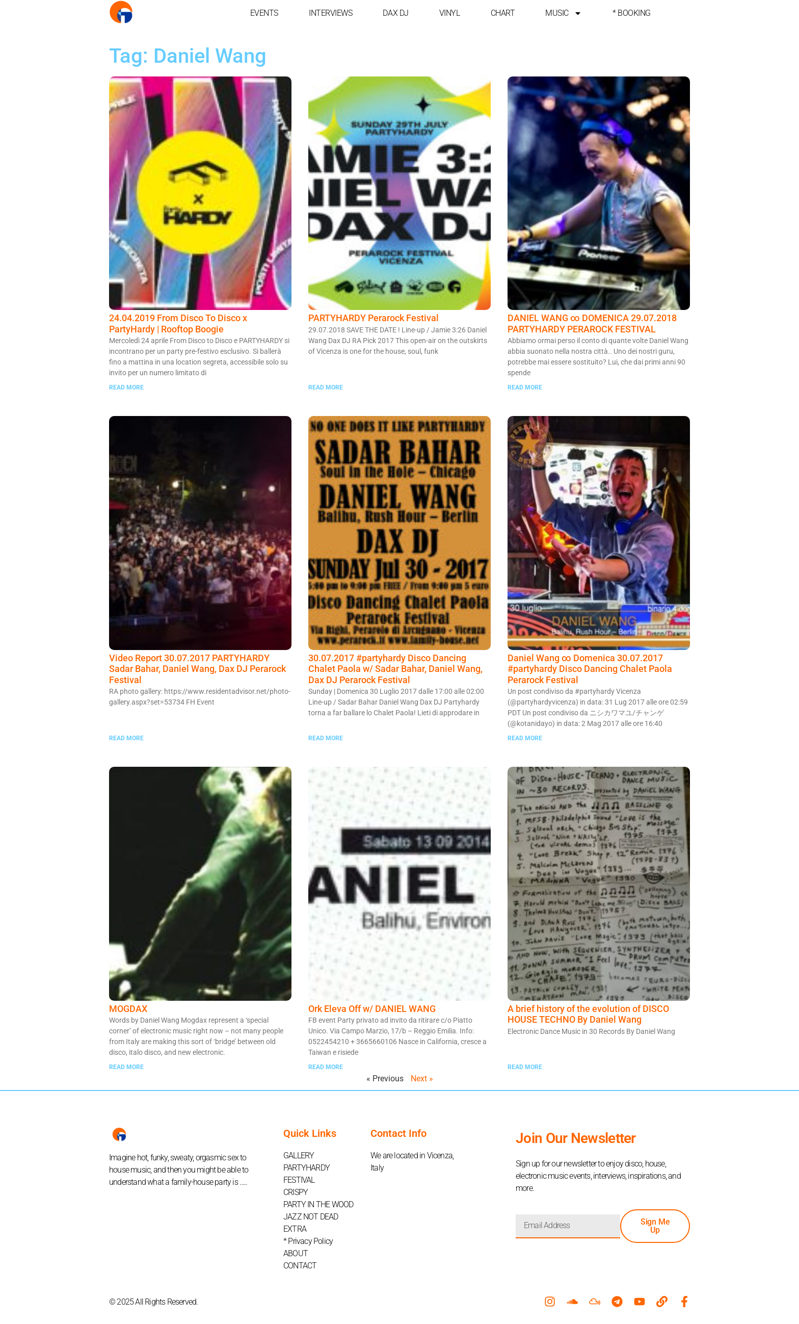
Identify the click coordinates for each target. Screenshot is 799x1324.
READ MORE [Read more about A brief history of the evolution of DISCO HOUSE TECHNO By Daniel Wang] (525, 1067)
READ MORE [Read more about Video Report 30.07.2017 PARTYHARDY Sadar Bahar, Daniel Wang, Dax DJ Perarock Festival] (126, 738)
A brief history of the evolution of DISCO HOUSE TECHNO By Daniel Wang (588, 1014)
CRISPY (295, 1192)
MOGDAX (128, 1008)
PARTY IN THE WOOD (318, 1204)
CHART (503, 13)
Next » (422, 1078)
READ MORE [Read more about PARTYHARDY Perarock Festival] (325, 387)
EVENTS (264, 13)
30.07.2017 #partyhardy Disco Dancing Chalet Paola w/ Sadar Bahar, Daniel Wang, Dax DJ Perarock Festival (395, 669)
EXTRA (294, 1229)
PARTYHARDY (306, 1168)
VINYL (449, 13)
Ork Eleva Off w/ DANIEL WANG (372, 1008)
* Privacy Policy (308, 1241)
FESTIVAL (299, 1180)
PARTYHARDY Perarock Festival (373, 318)
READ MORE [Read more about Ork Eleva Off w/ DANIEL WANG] (325, 1067)
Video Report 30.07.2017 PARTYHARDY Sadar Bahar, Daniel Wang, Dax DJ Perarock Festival (197, 669)
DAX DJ (395, 13)
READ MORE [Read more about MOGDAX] (126, 1067)
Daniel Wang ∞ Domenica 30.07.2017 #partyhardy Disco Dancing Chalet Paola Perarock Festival (590, 669)
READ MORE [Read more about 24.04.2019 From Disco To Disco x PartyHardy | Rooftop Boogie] (126, 387)
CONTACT (299, 1265)
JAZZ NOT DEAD (310, 1217)
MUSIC (563, 13)
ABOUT (295, 1253)
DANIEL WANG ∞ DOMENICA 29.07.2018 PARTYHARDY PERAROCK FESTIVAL (592, 323)
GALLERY (298, 1155)
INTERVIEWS (331, 13)
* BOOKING (631, 13)
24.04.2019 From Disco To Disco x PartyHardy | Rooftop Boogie (178, 323)
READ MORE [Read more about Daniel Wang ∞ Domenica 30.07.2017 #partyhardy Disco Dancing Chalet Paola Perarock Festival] (525, 738)
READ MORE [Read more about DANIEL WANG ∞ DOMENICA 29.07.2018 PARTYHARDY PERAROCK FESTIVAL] (525, 387)
